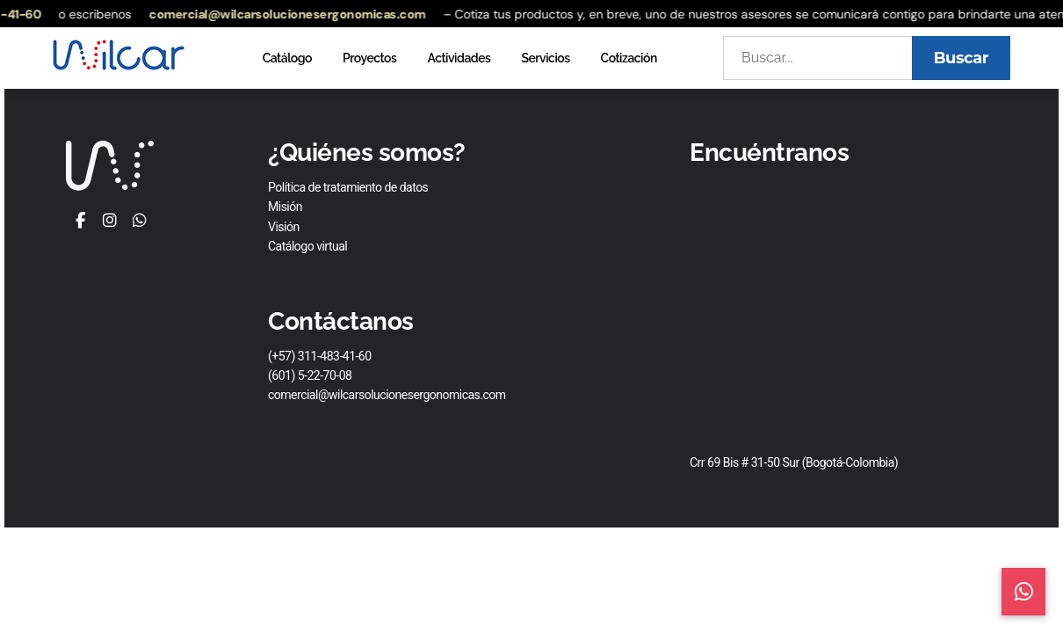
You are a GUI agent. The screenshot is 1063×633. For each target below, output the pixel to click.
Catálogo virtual (307, 246)
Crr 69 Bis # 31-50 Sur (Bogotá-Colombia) (794, 462)
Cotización (629, 58)
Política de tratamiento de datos (348, 187)
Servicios (545, 58)
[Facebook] (80, 221)
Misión (285, 207)
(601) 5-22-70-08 (309, 375)
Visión (284, 227)
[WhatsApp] (139, 221)
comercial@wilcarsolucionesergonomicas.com (293, 14)
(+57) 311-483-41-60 (320, 356)
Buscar (961, 58)
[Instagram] (109, 221)
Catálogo (287, 58)
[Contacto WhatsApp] (1024, 591)
